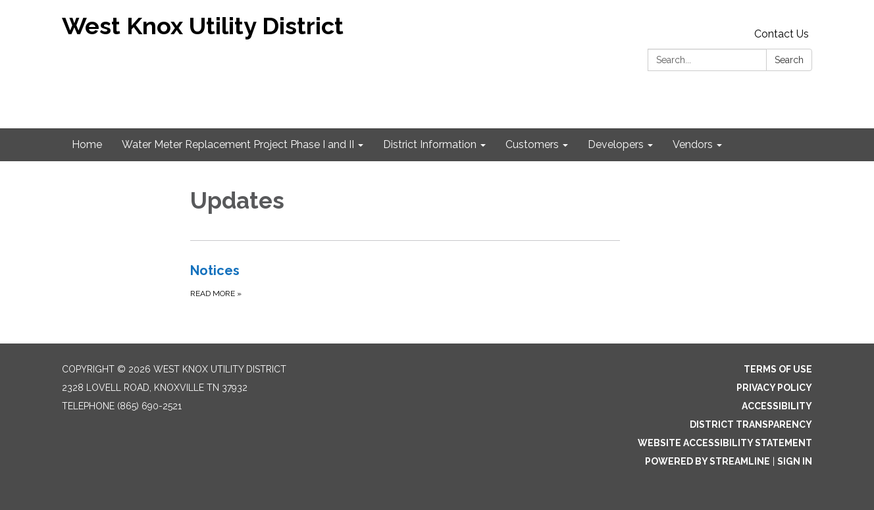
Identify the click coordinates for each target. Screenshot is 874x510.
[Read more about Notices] (405, 280)
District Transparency (751, 424)
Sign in (794, 461)
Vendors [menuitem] (693, 144)
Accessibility (777, 406)
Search (789, 60)
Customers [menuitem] (532, 144)
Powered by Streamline (707, 461)
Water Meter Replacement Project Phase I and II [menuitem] (238, 144)
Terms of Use (778, 369)
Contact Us (781, 34)
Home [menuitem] (87, 144)
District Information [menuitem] (429, 144)
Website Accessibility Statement (725, 443)
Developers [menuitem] (616, 144)
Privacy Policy (774, 387)
